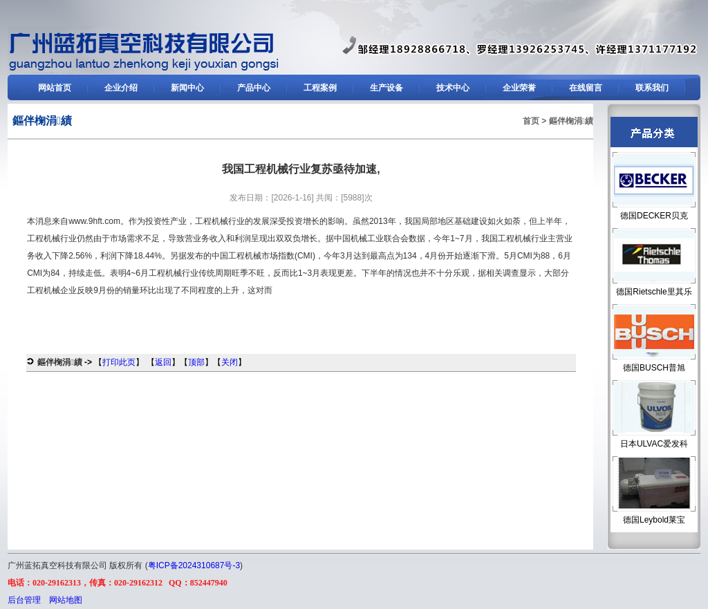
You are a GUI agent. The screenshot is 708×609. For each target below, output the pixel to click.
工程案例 (320, 88)
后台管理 (24, 600)
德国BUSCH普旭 (654, 368)
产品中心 (253, 88)
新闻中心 (187, 88)
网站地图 (65, 600)
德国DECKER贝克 (654, 216)
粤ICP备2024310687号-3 (194, 565)
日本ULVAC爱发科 (654, 444)
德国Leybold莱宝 (654, 520)
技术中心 (452, 88)
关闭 (229, 362)
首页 (531, 121)
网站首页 (54, 88)
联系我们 (652, 88)
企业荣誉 (519, 88)
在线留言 (585, 88)
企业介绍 (121, 88)
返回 (163, 362)
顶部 (196, 362)
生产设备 (386, 88)
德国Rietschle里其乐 (653, 292)
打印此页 (119, 362)
